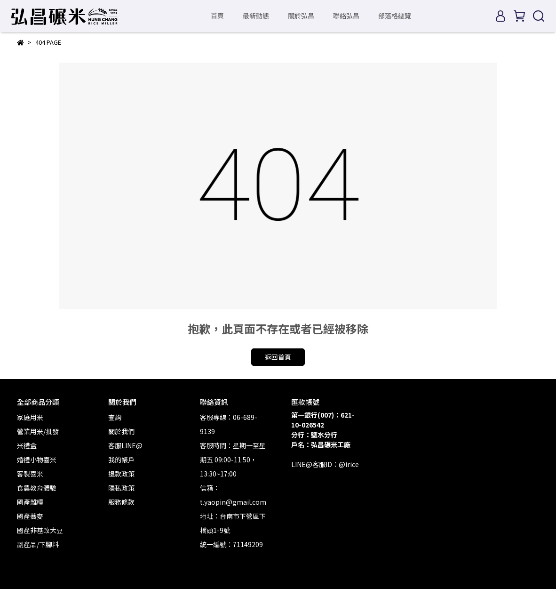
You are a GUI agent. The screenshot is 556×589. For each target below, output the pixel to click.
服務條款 (121, 502)
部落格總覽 (394, 15)
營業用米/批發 (38, 431)
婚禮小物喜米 (36, 459)
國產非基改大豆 (40, 530)
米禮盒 (27, 445)
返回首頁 (278, 357)
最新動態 (256, 15)
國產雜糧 (30, 502)
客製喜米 (30, 473)
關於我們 (121, 431)
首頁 (217, 15)
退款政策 (121, 473)
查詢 (114, 417)
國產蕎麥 (30, 516)
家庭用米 (30, 417)
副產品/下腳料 (38, 544)
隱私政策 (121, 487)
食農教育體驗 (36, 487)
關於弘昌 (301, 15)
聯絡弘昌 (346, 15)
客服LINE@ (125, 445)
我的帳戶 (121, 459)
